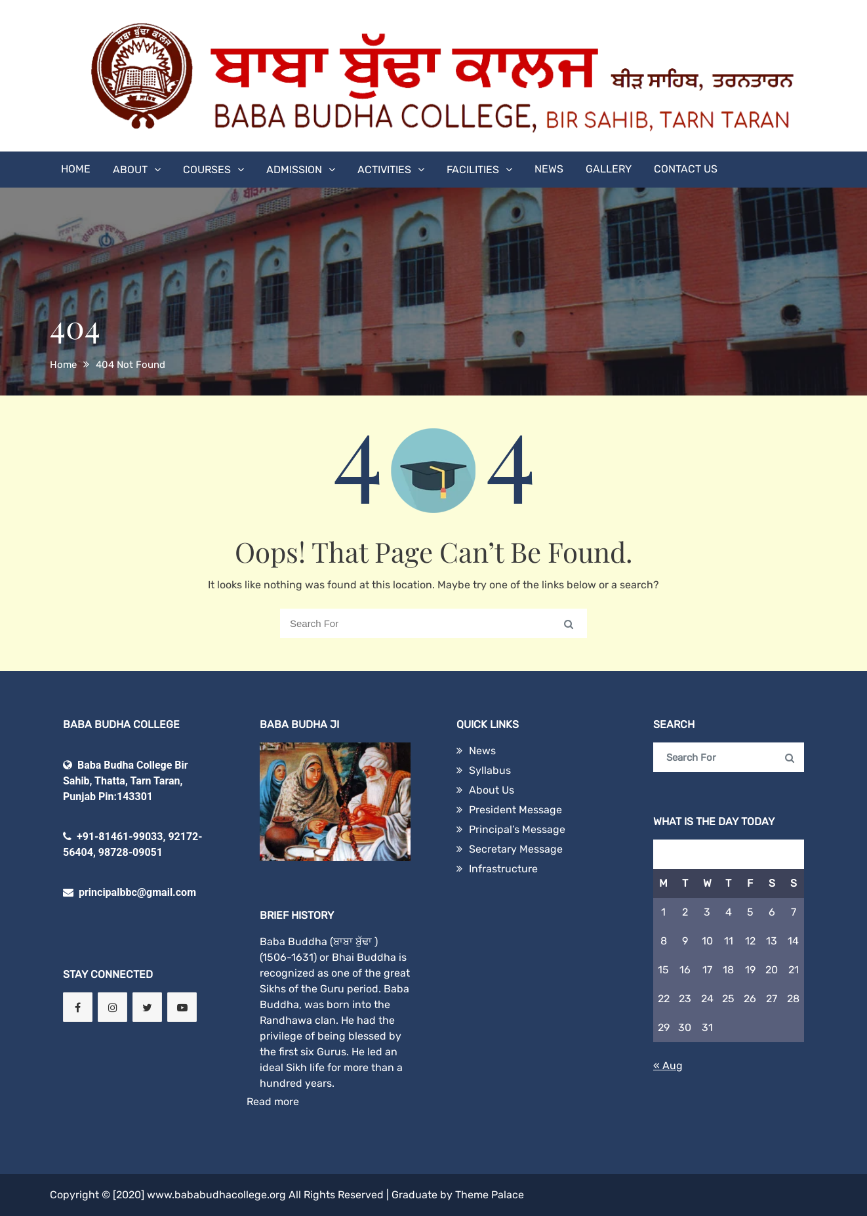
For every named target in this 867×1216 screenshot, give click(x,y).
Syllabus (490, 770)
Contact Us (685, 169)
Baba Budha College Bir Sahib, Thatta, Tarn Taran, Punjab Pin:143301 (125, 781)
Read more (273, 1101)
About (130, 169)
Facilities (473, 169)
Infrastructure (503, 868)
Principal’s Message (517, 829)
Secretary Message (516, 849)
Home (76, 169)
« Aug (668, 1065)
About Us (491, 790)
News (548, 169)
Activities (384, 169)
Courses (207, 169)
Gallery (609, 169)
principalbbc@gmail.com (129, 892)
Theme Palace (489, 1194)
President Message (515, 809)
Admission (294, 169)
